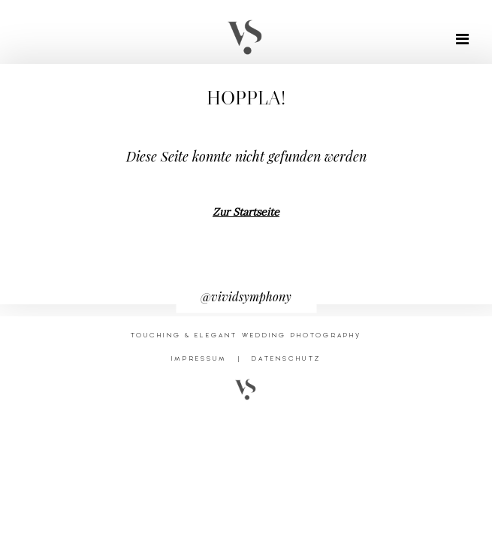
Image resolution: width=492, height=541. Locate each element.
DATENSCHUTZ (286, 358)
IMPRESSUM (199, 358)
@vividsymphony (246, 296)
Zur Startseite (246, 212)
